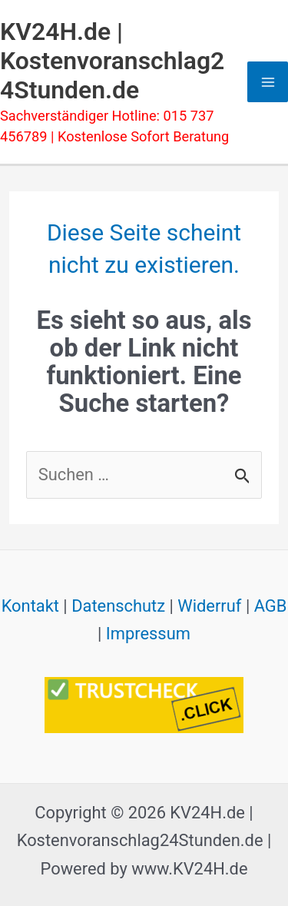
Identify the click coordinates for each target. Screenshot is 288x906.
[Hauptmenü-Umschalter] (267, 81)
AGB (270, 606)
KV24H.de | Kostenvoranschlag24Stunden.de (112, 61)
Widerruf (209, 606)
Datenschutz (118, 606)
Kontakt (30, 606)
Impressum (148, 633)
